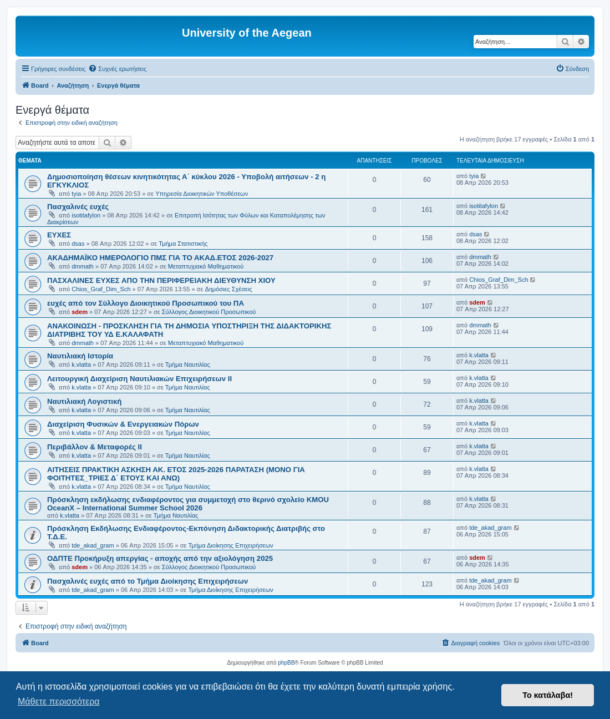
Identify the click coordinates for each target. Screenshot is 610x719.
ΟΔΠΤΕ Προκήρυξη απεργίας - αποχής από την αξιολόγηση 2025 (160, 558)
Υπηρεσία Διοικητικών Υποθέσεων (201, 193)
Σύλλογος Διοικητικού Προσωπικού (209, 311)
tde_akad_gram (93, 545)
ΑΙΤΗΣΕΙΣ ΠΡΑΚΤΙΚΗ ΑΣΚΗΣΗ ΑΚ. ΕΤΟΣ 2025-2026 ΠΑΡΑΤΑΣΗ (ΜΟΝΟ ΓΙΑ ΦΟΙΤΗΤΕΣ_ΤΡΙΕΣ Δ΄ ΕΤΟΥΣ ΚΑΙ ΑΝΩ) (176, 473)
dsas (78, 243)
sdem (80, 311)
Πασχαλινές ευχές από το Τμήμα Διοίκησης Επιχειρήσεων (147, 581)
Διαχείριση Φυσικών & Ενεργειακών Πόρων (123, 424)
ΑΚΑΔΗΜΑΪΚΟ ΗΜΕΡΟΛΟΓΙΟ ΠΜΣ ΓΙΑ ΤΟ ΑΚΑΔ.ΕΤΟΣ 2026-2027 (160, 258)
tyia (76, 193)
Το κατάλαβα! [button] (547, 695)
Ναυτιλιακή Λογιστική (84, 401)
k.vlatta (81, 364)
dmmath (83, 266)
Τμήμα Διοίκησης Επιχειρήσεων (230, 545)
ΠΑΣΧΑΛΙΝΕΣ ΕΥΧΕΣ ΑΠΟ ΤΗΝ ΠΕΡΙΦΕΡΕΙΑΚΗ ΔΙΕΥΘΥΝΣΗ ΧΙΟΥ (161, 280)
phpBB (286, 663)
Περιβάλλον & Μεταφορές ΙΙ (94, 447)
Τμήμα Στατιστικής (183, 243)
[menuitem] (117, 68)
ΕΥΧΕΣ (59, 235)
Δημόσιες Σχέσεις (228, 289)
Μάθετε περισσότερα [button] (59, 701)
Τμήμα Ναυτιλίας (187, 364)
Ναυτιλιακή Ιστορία (80, 356)
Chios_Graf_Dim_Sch (101, 289)
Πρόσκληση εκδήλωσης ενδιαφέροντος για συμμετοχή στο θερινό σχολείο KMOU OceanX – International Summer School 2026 (188, 503)
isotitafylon (86, 215)
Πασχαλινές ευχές (78, 206)
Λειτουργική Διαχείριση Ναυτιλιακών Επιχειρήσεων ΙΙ (139, 378)
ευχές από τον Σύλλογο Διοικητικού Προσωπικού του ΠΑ (145, 303)
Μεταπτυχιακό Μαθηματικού (205, 266)
